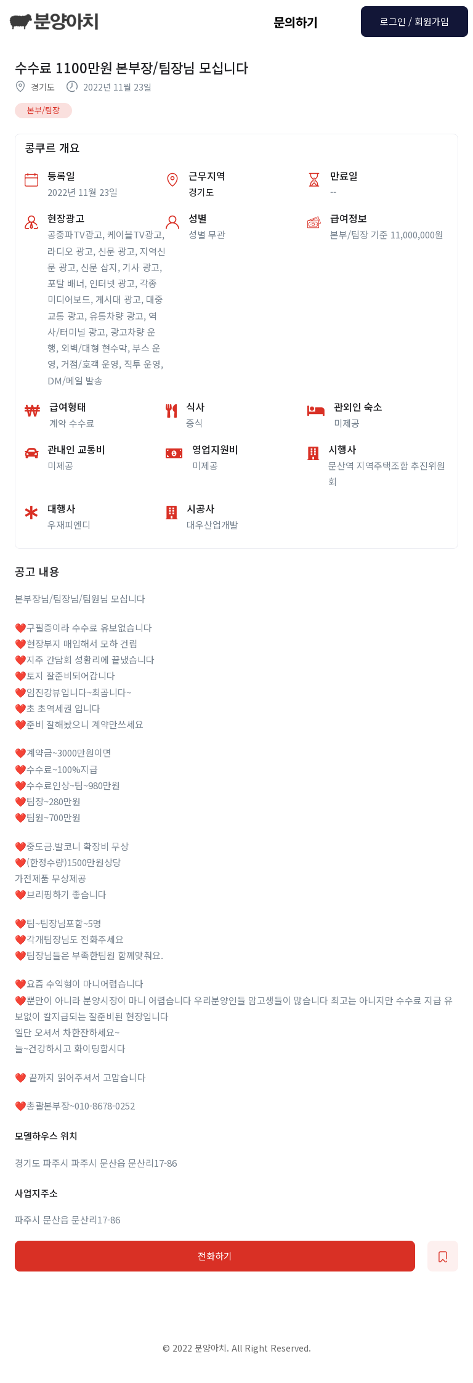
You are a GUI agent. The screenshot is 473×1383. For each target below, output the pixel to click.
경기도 (43, 87)
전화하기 (215, 1255)
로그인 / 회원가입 (414, 21)
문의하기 (295, 22)
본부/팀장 (43, 110)
